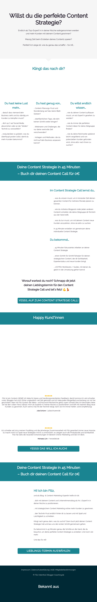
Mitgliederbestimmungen (65, 570)
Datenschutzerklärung (40, 570)
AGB (52, 570)
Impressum (25, 570)
